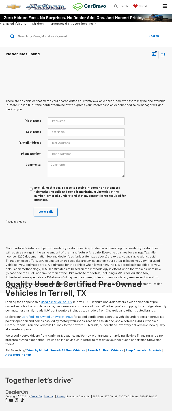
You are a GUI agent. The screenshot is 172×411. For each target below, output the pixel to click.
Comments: (33, 165)
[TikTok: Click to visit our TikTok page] (22, 400)
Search (153, 36)
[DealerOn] (16, 392)
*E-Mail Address (30, 143)
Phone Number (31, 154)
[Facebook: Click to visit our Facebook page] (6, 400)
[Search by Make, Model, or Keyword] (81, 36)
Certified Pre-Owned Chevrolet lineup (47, 317)
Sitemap (49, 396)
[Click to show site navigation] (165, 7)
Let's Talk (46, 211)
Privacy (60, 396)
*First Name (33, 121)
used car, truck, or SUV (56, 302)
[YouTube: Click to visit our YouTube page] (11, 400)
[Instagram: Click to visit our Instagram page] (16, 400)
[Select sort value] (162, 54)
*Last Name (33, 132)
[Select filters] (154, 54)
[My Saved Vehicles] (139, 6)
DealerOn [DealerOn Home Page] (36, 396)
